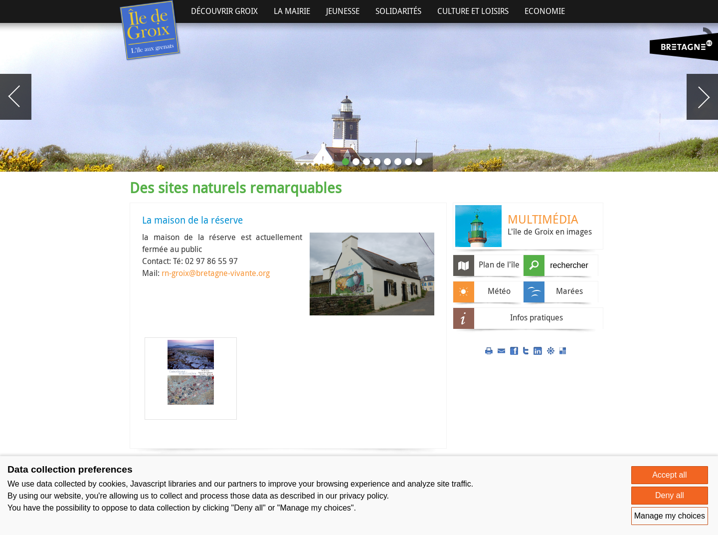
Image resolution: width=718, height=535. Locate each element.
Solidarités (398, 10)
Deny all (669, 495)
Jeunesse (342, 10)
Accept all (669, 475)
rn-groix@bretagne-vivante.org (216, 273)
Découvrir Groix (224, 10)
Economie (545, 10)
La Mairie (292, 10)
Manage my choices (669, 516)
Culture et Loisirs (473, 10)
